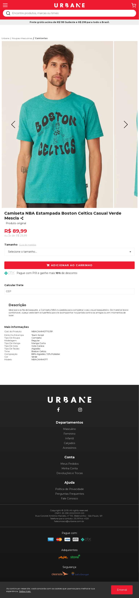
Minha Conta (70, 468)
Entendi (122, 589)
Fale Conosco (69, 498)
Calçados (69, 443)
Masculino (69, 429)
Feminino (69, 433)
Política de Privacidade (69, 489)
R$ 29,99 (21, 235)
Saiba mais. (25, 591)
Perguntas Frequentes (69, 493)
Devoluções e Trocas (69, 473)
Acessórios (69, 447)
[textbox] (72, 13)
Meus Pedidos (69, 463)
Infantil (69, 438)
